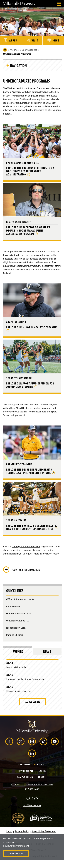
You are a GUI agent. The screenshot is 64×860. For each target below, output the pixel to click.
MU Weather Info (32, 805)
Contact (42, 776)
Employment (25, 764)
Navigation (18, 65)
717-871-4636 (32, 789)
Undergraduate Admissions (26, 546)
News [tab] (47, 651)
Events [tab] (18, 651)
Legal (9, 831)
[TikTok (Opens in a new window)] (43, 741)
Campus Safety (25, 776)
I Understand (16, 853)
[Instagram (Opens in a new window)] (32, 741)
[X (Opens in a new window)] (21, 741)
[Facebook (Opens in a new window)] (9, 741)
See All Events (32, 701)
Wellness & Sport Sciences (23, 49)
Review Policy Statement (16, 845)
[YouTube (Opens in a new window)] (55, 741)
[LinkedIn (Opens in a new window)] (32, 753)
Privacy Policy (22, 831)
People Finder (26, 770)
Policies (41, 764)
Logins (42, 770)
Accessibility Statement (44, 831)
